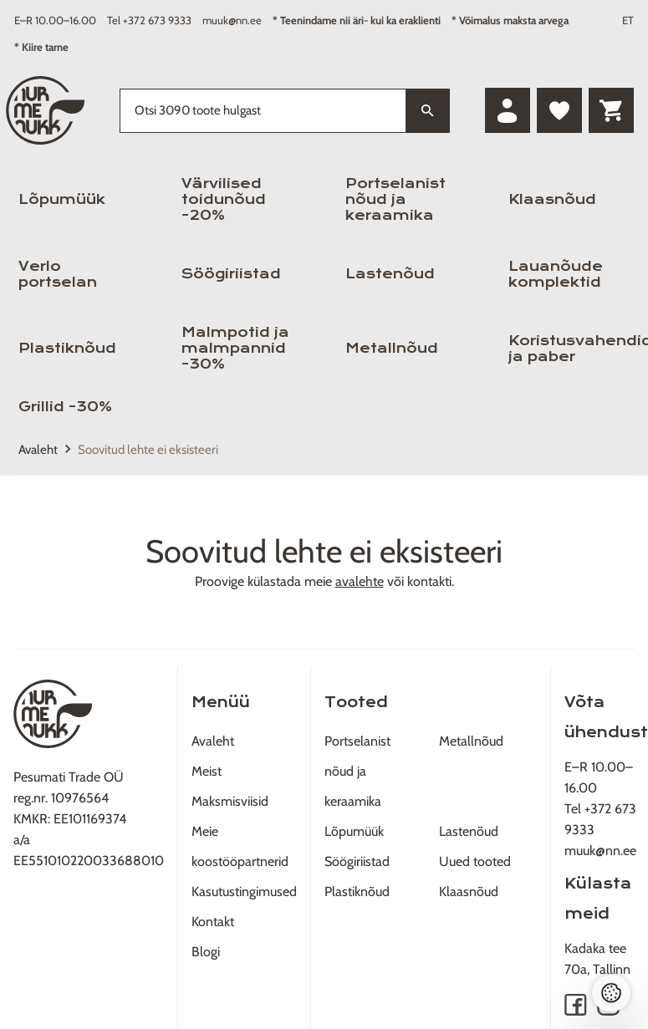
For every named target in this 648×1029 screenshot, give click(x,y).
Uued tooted (475, 861)
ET (628, 20)
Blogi (205, 952)
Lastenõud (390, 274)
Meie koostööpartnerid (239, 846)
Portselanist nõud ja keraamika (395, 199)
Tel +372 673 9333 (149, 20)
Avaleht (38, 449)
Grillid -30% (65, 407)
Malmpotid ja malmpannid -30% (235, 348)
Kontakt (212, 922)
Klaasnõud (552, 199)
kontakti (429, 581)
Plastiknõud (67, 348)
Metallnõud (391, 348)
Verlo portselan (57, 274)
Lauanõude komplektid (555, 274)
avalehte (359, 581)
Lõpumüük (61, 199)
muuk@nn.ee (232, 20)
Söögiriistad (231, 274)
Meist (206, 771)
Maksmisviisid (229, 801)
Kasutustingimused (244, 891)
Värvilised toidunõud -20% (223, 199)
